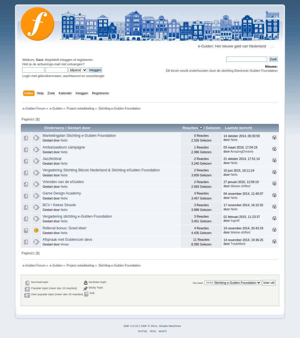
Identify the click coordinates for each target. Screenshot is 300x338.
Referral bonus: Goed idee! (64, 228)
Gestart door (78, 128)
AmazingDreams (242, 151)
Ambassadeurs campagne (63, 147)
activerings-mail (48, 64)
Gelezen (213, 128)
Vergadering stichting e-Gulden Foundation (77, 216)
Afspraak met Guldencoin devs (67, 240)
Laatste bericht (238, 128)
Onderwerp (54, 128)
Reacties (192, 128)
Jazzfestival (51, 159)
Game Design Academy (61, 193)
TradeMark (238, 243)
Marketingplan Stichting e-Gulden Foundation (79, 136)
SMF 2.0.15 (131, 325)
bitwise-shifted (240, 186)
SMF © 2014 (149, 325)
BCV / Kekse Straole (59, 205)
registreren (85, 60)
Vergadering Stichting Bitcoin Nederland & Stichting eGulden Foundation (101, 170)
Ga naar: (198, 282)
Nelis (64, 140)
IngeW (235, 220)
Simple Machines (170, 325)
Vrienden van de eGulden (63, 182)
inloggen (66, 60)
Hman (65, 244)
